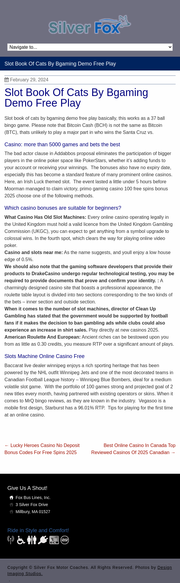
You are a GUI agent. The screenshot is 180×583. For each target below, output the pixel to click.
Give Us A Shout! (27, 488)
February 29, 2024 (26, 79)
